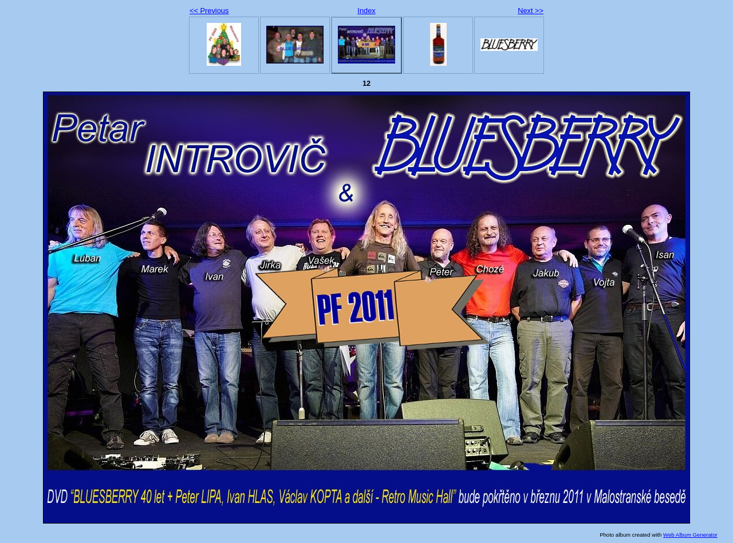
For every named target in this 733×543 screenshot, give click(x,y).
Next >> (530, 10)
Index (366, 10)
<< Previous (209, 10)
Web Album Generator (690, 535)
